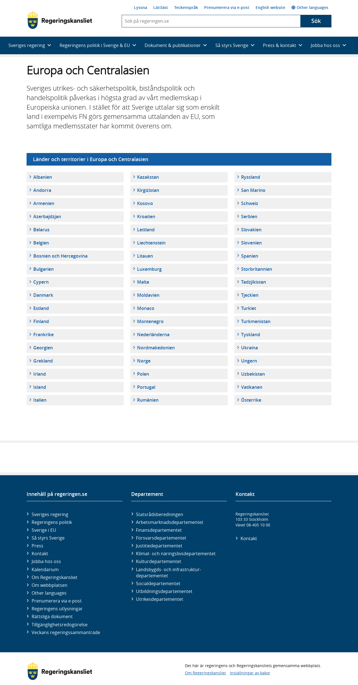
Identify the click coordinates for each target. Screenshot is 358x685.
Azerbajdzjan (47, 216)
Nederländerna (153, 334)
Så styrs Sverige (48, 538)
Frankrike (43, 334)
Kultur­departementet (158, 561)
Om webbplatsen (49, 585)
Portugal (146, 387)
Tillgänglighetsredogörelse (60, 625)
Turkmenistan (255, 321)
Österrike (251, 400)
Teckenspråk (186, 7)
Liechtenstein (151, 243)
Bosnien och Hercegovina (60, 256)
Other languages (309, 7)
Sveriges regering (50, 514)
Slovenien (251, 243)
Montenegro (150, 321)
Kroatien (146, 216)
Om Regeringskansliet (54, 577)
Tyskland (250, 334)
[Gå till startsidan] (60, 20)
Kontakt (40, 553)
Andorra (42, 190)
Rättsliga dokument (52, 616)
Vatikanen (251, 387)
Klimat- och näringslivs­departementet (176, 553)
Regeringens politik (52, 522)
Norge (143, 361)
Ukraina (249, 348)
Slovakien (251, 230)
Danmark (43, 295)
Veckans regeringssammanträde (66, 632)
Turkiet (248, 308)
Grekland (43, 361)
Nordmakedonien (156, 348)
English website (270, 7)
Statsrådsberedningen (159, 514)
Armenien (43, 203)
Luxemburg (149, 269)
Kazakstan (148, 177)
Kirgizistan (148, 190)
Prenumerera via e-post (226, 7)
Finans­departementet (159, 530)
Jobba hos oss (46, 561)
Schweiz (249, 203)
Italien (39, 400)
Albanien (42, 177)
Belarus (41, 230)
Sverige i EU (44, 530)
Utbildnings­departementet (164, 591)
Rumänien (148, 400)
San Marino (253, 190)
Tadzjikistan (253, 282)
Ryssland (250, 177)
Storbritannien (256, 269)
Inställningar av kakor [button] (250, 672)
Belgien (41, 243)
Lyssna (140, 7)
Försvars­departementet (161, 538)
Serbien (249, 216)
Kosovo (145, 203)
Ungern (249, 361)
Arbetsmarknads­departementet (169, 522)
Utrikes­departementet (159, 599)
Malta (143, 282)
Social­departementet (158, 583)
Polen (143, 374)
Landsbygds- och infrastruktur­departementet (168, 572)
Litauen (145, 256)
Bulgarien (43, 269)
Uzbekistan (253, 374)
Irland (39, 374)
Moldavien (148, 295)
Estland (41, 308)
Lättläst (160, 7)
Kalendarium (45, 569)
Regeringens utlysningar (57, 609)
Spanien (249, 256)
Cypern (41, 282)
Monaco (145, 308)
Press (37, 546)
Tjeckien (249, 295)
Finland (41, 321)
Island (39, 387)
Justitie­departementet (159, 546)
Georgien (43, 348)
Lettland (146, 230)
